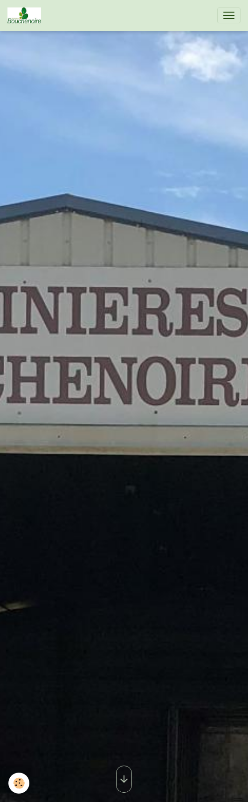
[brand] (26, 15)
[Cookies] (18, 783)
